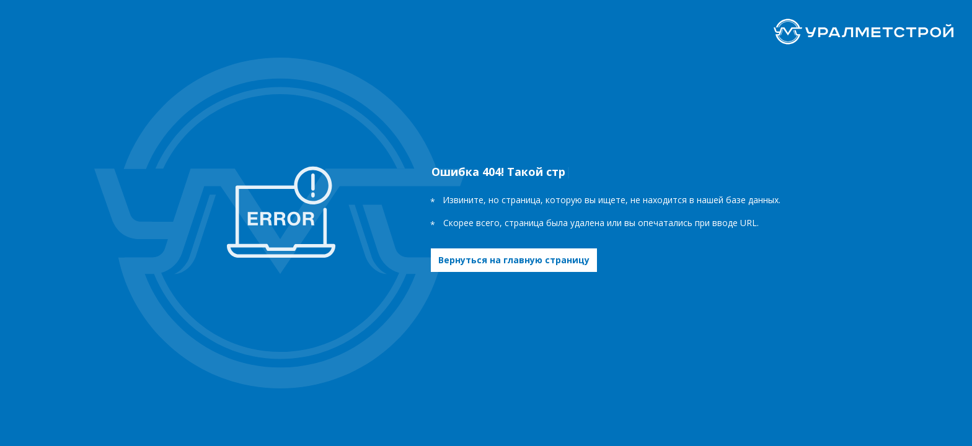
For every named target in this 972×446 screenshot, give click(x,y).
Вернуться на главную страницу (514, 260)
